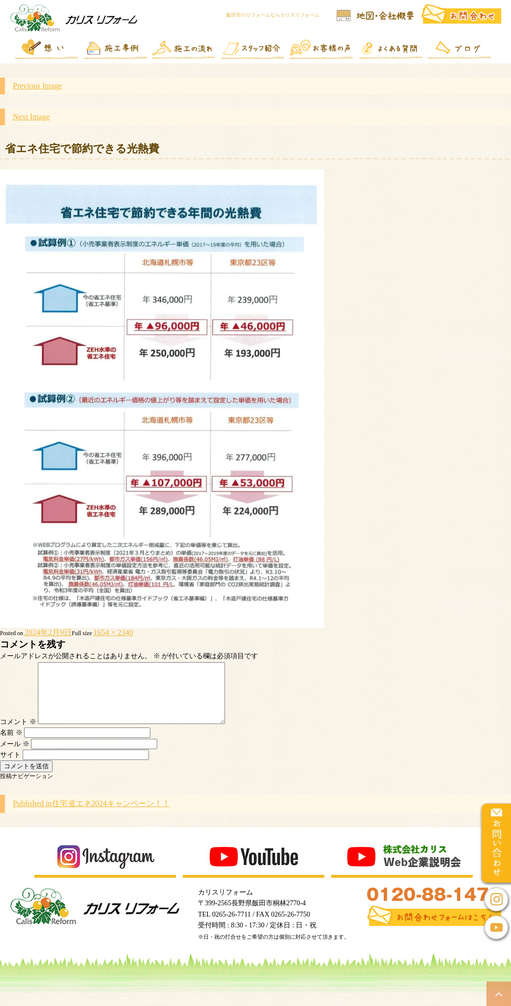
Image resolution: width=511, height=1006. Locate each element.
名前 (11, 744)
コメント (18, 733)
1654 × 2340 (113, 632)
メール (14, 755)
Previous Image (37, 86)
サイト (10, 766)
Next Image (31, 116)
